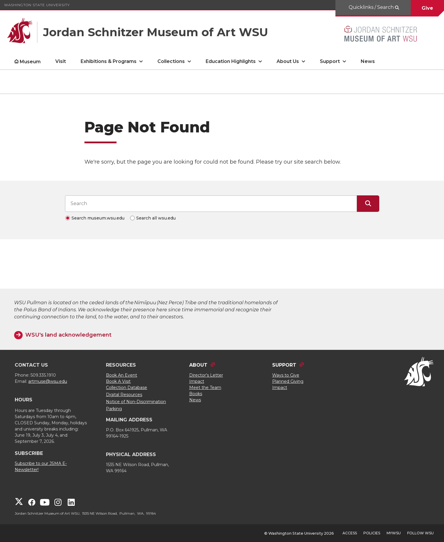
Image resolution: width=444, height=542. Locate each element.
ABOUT (198, 365)
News (368, 61)
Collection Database (126, 387)
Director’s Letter (206, 375)
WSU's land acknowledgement (68, 335)
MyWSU (394, 533)
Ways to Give (285, 375)
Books (195, 393)
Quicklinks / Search (372, 7)
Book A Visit (118, 381)
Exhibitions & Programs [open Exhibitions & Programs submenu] (109, 61)
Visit (60, 61)
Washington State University (37, 5)
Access (349, 533)
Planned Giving (287, 381)
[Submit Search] (368, 203)
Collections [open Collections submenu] (171, 61)
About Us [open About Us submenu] (288, 61)
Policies (371, 533)
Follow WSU (420, 533)
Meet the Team (205, 387)
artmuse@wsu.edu (47, 381)
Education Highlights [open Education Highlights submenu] (231, 61)
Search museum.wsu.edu (97, 218)
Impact (196, 381)
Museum (30, 61)
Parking (114, 408)
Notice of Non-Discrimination (136, 401)
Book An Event (121, 375)
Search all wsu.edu (156, 218)
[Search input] (211, 203)
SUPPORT (284, 365)
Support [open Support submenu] (330, 61)
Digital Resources (124, 394)
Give (427, 8)
